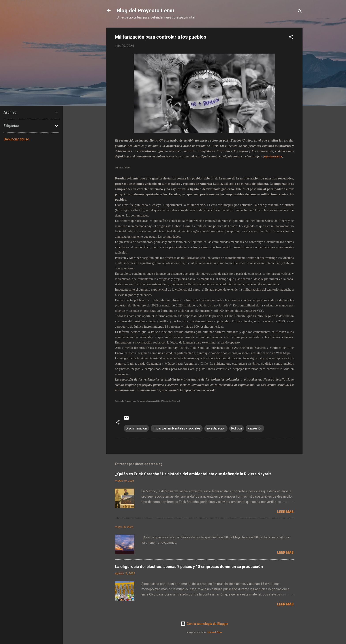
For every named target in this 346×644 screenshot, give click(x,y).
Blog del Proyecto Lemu (145, 10)
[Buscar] (300, 12)
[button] (291, 37)
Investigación (216, 428)
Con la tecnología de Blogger (204, 624)
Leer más (285, 512)
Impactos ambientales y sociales (177, 428)
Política (236, 428)
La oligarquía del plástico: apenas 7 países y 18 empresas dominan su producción (189, 566)
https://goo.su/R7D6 (273, 156)
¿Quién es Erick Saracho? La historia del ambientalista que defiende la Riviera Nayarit (193, 474)
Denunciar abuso (16, 139)
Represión (255, 428)
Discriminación (136, 428)
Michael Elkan (214, 632)
